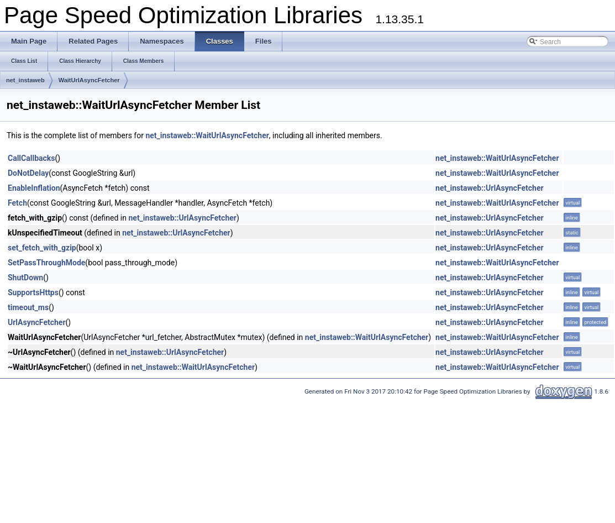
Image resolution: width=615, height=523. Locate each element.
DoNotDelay (28, 173)
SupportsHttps (33, 292)
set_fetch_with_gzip (42, 247)
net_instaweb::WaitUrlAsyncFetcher (207, 135)
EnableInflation (34, 188)
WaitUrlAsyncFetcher (89, 80)
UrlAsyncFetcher (37, 322)
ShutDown (25, 277)
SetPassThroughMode (46, 262)
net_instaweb (25, 80)
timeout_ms (28, 307)
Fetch (17, 202)
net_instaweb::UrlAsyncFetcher (489, 188)
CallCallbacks (31, 158)
